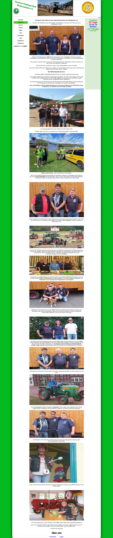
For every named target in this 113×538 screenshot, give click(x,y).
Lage (20, 38)
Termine (21, 27)
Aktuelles (20, 19)
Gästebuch (21, 43)
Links (20, 32)
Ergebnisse (21, 40)
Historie (21, 25)
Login (61, 536)
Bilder (20, 30)
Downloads (21, 35)
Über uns (20, 22)
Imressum (53, 536)
